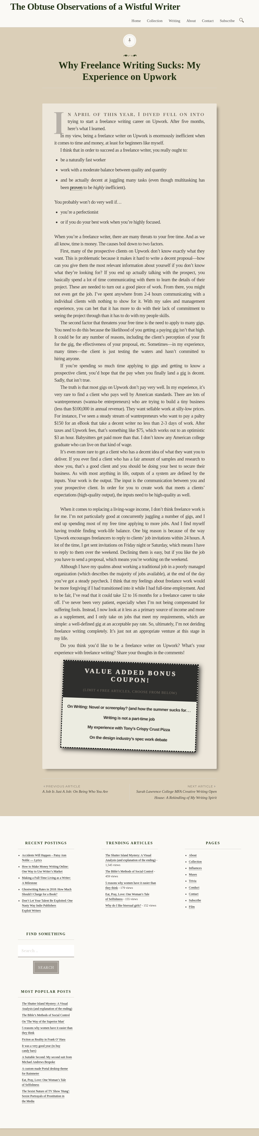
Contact (208, 21)
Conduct (194, 887)
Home (136, 21)
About (191, 21)
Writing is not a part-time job (129, 718)
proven (76, 187)
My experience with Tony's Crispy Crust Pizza (128, 728)
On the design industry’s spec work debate (128, 738)
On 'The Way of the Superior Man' (43, 1021)
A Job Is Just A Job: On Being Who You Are (86, 789)
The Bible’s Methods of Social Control (46, 1015)
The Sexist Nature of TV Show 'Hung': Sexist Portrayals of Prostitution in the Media (46, 1096)
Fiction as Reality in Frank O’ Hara (43, 1039)
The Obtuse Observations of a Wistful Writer (95, 7)
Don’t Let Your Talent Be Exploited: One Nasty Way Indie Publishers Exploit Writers (47, 905)
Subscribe (227, 21)
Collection (155, 21)
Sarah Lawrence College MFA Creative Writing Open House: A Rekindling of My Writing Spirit (173, 792)
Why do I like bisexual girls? (123, 905)
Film (192, 907)
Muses (193, 874)
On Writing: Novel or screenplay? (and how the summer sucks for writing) (134, 708)
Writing (174, 21)
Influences (195, 868)
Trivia (192, 881)
